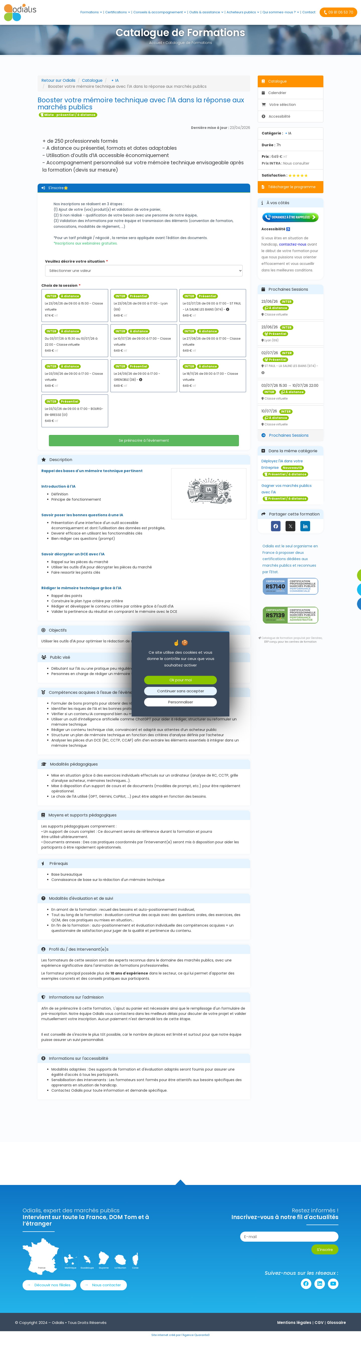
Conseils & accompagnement (159, 12)
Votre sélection (279, 112)
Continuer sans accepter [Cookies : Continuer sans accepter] (180, 691)
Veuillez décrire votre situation (75, 269)
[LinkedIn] (305, 534)
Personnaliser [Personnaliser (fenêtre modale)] (180, 702)
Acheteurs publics (243, 12)
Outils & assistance (206, 12)
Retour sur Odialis (58, 88)
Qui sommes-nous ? (280, 12)
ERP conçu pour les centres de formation (290, 650)
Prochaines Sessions (285, 443)
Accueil (155, 50)
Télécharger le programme (289, 194)
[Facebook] (276, 534)
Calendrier (274, 100)
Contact (308, 12)
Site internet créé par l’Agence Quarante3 (180, 1343)
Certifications (117, 12)
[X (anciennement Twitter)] (290, 534)
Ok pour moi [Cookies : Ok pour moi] (180, 680)
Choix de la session (59, 293)
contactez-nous (292, 252)
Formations (91, 12)
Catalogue (92, 88)
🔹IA (114, 88)
